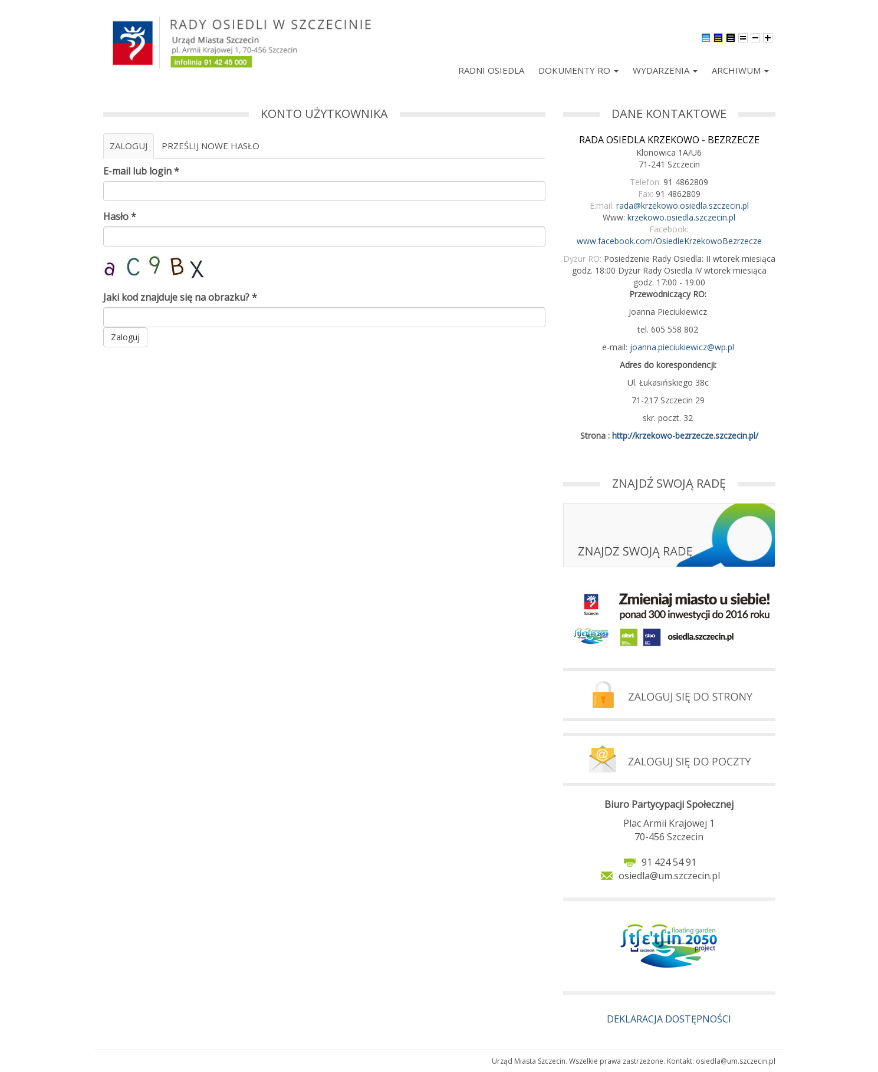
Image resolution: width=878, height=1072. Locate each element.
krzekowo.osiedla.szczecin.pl (681, 217)
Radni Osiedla (491, 70)
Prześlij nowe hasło (210, 146)
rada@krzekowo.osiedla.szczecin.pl (682, 205)
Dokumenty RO (578, 70)
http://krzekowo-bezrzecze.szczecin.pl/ (685, 435)
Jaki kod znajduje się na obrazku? (180, 297)
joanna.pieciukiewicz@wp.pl (682, 347)
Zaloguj (132, 149)
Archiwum (740, 70)
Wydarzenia (665, 70)
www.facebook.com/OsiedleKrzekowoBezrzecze (669, 240)
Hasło (119, 216)
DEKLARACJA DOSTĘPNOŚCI (669, 1018)
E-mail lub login (141, 171)
